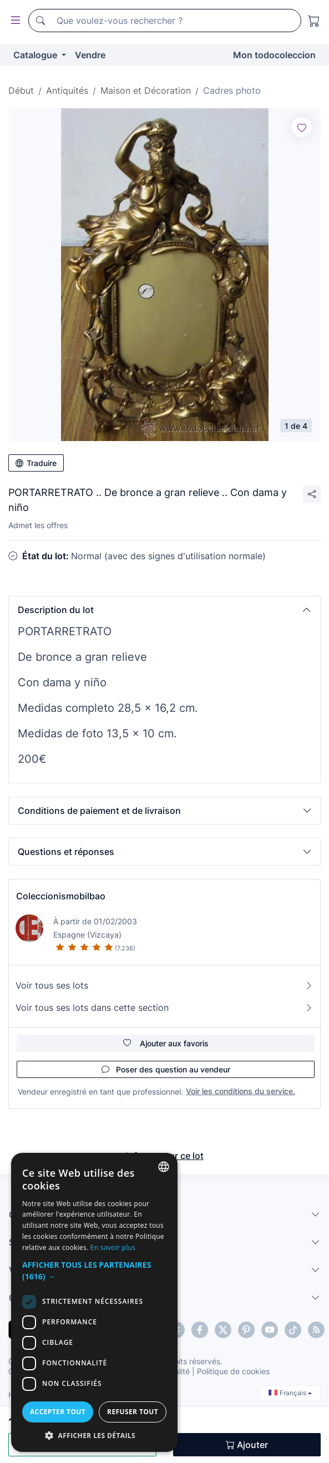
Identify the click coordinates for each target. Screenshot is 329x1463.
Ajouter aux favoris (166, 1043)
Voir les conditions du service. (240, 1091)
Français (290, 1393)
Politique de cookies (233, 1371)
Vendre (90, 54)
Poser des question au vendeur (166, 1069)
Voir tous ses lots (164, 985)
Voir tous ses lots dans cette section (164, 1007)
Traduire (36, 463)
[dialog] (94, 1302)
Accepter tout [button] (57, 1411)
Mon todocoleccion (274, 54)
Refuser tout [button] (132, 1411)
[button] (164, 609)
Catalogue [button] (36, 54)
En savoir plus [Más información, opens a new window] (112, 1247)
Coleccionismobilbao (60, 896)
